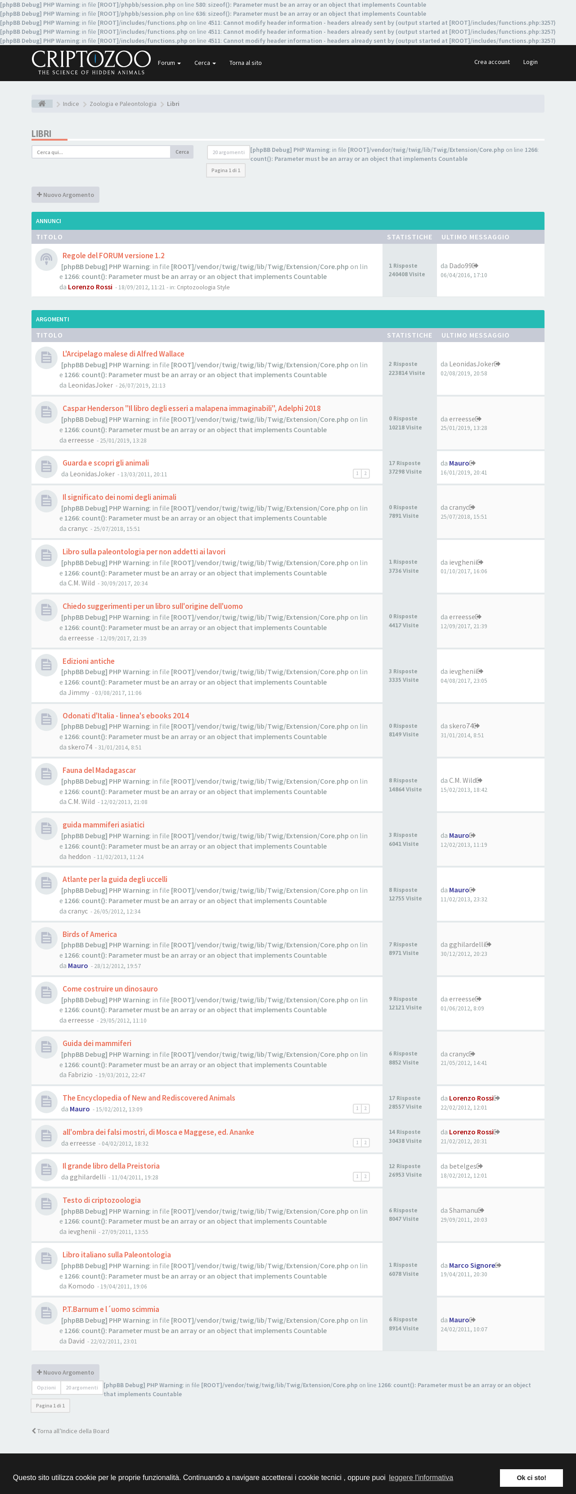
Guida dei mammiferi (96, 1043)
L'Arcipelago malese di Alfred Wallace (122, 354)
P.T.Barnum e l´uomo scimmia (110, 1309)
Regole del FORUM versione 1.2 (113, 255)
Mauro (459, 462)
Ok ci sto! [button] (531, 1477)
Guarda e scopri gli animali (105, 463)
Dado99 (460, 265)
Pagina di (226, 170)
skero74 (80, 746)
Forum (169, 63)
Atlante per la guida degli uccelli (114, 879)
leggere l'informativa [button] (421, 1477)
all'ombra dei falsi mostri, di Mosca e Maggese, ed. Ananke (157, 1132)
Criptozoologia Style (203, 287)
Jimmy (78, 692)
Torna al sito (246, 63)
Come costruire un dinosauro (109, 989)
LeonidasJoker (90, 384)
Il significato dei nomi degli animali (118, 497)
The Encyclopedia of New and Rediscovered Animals (148, 1098)
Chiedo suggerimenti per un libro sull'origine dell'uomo (152, 606)
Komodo (81, 1285)
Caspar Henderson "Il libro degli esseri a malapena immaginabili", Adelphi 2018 (191, 408)
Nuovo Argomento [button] (65, 195)
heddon (79, 856)
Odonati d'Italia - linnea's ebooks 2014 (125, 716)
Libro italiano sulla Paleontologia (116, 1255)
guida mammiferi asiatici (102, 825)
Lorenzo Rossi (90, 286)
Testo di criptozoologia (101, 1200)
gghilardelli (467, 944)
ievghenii (463, 562)
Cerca (205, 63)
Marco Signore (472, 1265)
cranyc (78, 528)
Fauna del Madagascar (98, 770)
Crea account (492, 62)
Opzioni (46, 1387)
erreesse (81, 439)
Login (530, 62)
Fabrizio (80, 1074)
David (76, 1340)
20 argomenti (228, 152)
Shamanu (463, 1210)
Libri (41, 133)
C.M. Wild (81, 582)
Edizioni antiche (88, 661)
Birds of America (89, 934)
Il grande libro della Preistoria (110, 1166)
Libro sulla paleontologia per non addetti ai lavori (143, 552)
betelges (463, 1165)
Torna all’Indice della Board (70, 1431)
